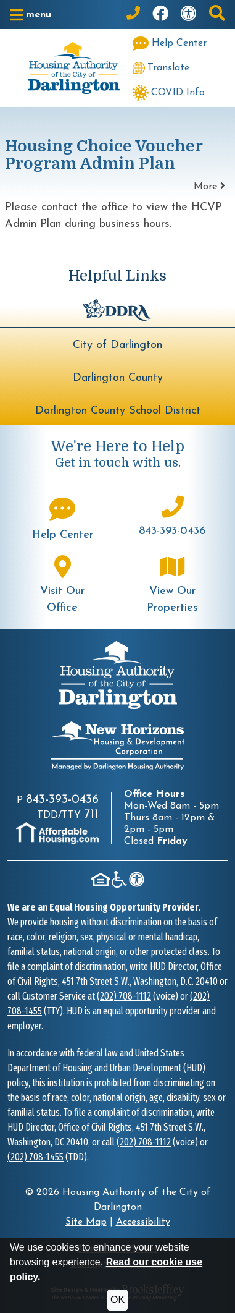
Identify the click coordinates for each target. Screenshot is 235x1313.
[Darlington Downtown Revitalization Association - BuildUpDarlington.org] (117, 309)
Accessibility (143, 1222)
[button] (30, 14)
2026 (47, 1192)
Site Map (86, 1222)
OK (117, 1299)
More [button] (209, 187)
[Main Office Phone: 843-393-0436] (133, 14)
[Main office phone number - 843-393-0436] (173, 518)
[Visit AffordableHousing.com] (57, 833)
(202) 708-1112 (124, 996)
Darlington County (118, 378)
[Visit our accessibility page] (189, 14)
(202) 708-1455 (35, 1157)
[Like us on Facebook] (160, 14)
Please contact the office (66, 207)
